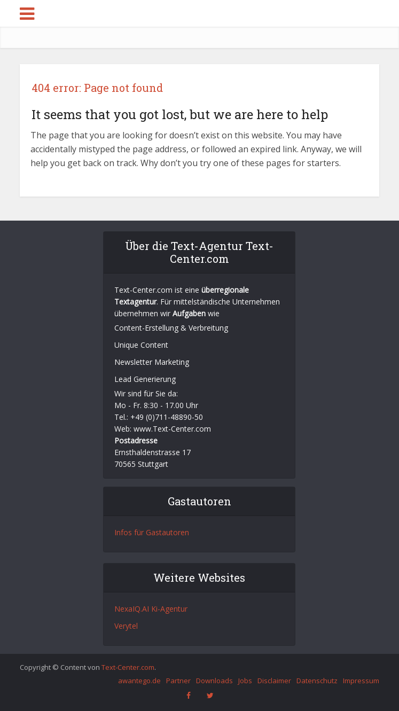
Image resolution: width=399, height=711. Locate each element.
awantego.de (139, 680)
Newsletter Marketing (151, 362)
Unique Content (141, 345)
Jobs (245, 680)
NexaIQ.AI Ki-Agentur (150, 609)
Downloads (214, 680)
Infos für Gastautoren (151, 532)
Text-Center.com (127, 667)
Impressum (361, 680)
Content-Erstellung (146, 328)
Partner (178, 680)
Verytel (126, 626)
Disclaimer (274, 680)
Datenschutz (317, 680)
